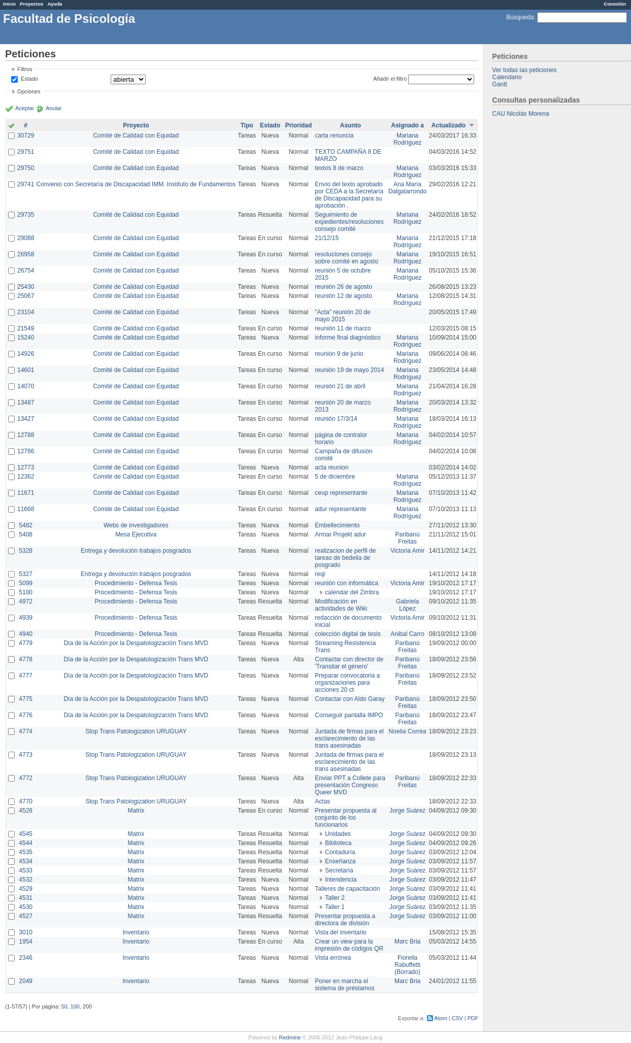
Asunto (350, 125)
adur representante (340, 509)
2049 (25, 981)
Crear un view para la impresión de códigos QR (349, 945)
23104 (25, 312)
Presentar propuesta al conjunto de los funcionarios (345, 817)
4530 (25, 907)
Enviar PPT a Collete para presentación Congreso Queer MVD (350, 785)
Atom (441, 1018)
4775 (25, 698)
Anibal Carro (407, 633)
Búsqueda (520, 17)
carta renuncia (334, 135)
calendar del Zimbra (352, 592)
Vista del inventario (340, 932)
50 (64, 1006)
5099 (25, 583)
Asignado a (407, 125)
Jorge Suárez (407, 810)
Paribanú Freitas (407, 538)
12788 (25, 435)
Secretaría (339, 870)
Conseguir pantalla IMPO (349, 715)
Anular (53, 108)
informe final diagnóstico (347, 337)
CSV (457, 1018)
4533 (25, 870)
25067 (25, 295)
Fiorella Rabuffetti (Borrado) (407, 964)
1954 (25, 941)
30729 (25, 135)
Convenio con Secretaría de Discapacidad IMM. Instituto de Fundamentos (136, 184)
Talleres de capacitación (347, 888)
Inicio (9, 4)
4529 (25, 888)
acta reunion (331, 467)
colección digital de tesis (347, 633)
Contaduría (340, 852)
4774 (25, 731)
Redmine (290, 1037)
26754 (25, 270)
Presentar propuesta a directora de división (345, 920)
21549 (25, 328)
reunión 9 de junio (339, 353)
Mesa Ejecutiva (135, 534)
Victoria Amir (407, 550)
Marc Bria (407, 941)
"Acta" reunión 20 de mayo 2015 (342, 316)
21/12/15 (327, 238)
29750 (25, 168)
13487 (25, 402)
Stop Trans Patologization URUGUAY (135, 731)
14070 (25, 386)
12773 (25, 467)
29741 (25, 184)
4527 (25, 916)
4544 (25, 843)
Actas (322, 801)
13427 (25, 418)
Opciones (29, 91)
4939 (25, 617)
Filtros (24, 69)
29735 (25, 214)
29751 (25, 151)
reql (320, 574)
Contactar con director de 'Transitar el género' (349, 663)
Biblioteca (338, 843)
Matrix (135, 810)
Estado (29, 79)
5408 (25, 534)
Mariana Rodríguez (407, 139)
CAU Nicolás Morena (520, 113)
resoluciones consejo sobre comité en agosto (346, 258)
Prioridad (298, 125)
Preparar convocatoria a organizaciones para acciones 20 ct (347, 682)
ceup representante (341, 492)
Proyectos (31, 4)
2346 (25, 957)
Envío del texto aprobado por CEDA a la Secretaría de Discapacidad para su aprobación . (349, 195)
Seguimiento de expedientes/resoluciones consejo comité (349, 221)
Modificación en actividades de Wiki (341, 605)
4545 (25, 833)
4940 (25, 633)
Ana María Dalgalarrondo (407, 188)
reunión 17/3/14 (336, 418)
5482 (25, 525)
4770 (25, 801)
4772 (25, 778)
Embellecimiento (337, 525)
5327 (25, 574)
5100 (25, 592)
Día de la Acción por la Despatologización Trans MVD (135, 643)
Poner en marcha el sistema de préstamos (344, 985)
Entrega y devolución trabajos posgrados (136, 550)
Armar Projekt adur (340, 534)
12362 (25, 476)
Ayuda (54, 4)
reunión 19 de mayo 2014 (349, 370)
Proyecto (136, 125)
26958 (25, 254)
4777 (25, 675)
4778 (25, 659)
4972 (25, 601)
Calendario (507, 77)
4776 (25, 715)
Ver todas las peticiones (524, 70)
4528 (25, 810)
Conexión (615, 4)
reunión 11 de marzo (343, 328)
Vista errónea (333, 957)
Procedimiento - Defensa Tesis (136, 583)
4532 (25, 879)
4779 (25, 643)
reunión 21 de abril (340, 386)
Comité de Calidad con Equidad (136, 135)
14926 (25, 353)
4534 (25, 861)
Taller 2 (335, 897)
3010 (25, 932)
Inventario (135, 932)
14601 (25, 370)
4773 (25, 754)
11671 (25, 492)
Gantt (499, 84)
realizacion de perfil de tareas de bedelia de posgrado (345, 557)
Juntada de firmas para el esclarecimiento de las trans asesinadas (349, 738)
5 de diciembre (335, 476)
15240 (25, 337)
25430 (25, 286)
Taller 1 (335, 907)
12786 (25, 451)
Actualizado (448, 125)
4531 (25, 897)
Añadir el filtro (390, 79)
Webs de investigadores (136, 525)
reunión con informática (346, 583)
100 (75, 1006)
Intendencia (340, 879)
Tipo (247, 125)
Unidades (338, 833)
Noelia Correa (407, 731)
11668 (25, 509)
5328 (25, 550)
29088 (25, 238)
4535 (25, 852)
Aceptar (24, 108)
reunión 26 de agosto (343, 286)
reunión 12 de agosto (343, 295)
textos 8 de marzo (339, 168)
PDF (473, 1018)
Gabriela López (407, 605)
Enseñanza (340, 861)
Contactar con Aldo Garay (349, 698)
